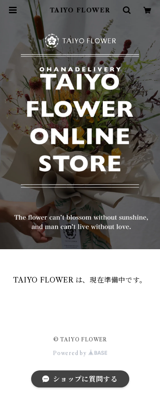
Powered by (80, 353)
